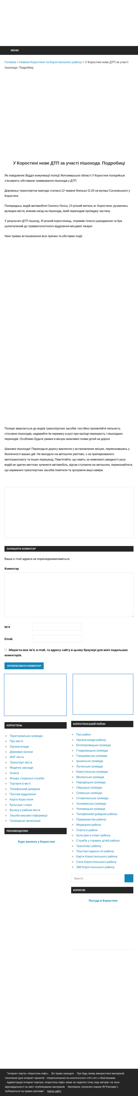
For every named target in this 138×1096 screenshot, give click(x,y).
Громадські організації (25, 820)
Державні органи (21, 752)
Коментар (11, 568)
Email (8, 639)
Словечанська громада (92, 798)
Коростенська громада (92, 771)
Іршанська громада (89, 761)
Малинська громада (90, 777)
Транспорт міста (21, 762)
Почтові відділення (23, 794)
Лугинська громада (89, 766)
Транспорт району (88, 846)
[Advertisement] (69, 32)
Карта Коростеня (21, 799)
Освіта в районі (86, 830)
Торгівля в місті (20, 783)
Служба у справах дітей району (98, 840)
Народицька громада (90, 782)
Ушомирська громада (91, 803)
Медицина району (88, 824)
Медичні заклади (21, 767)
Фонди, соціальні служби (27, 778)
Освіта (14, 773)
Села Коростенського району (96, 862)
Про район (83, 734)
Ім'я (7, 627)
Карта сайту (54, 1091)
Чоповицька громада (90, 809)
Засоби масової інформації (28, 815)
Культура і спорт (21, 805)
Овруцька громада (89, 787)
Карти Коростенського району (97, 856)
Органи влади (19, 746)
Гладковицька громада (92, 750)
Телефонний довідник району (96, 814)
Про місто (16, 741)
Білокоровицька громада (93, 745)
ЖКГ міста (17, 757)
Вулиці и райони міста (25, 810)
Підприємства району (91, 819)
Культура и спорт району (93, 835)
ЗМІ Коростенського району (95, 867)
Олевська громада (89, 793)
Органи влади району (91, 740)
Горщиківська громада (91, 755)
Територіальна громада (26, 736)
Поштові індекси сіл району (95, 851)
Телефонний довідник (25, 789)
